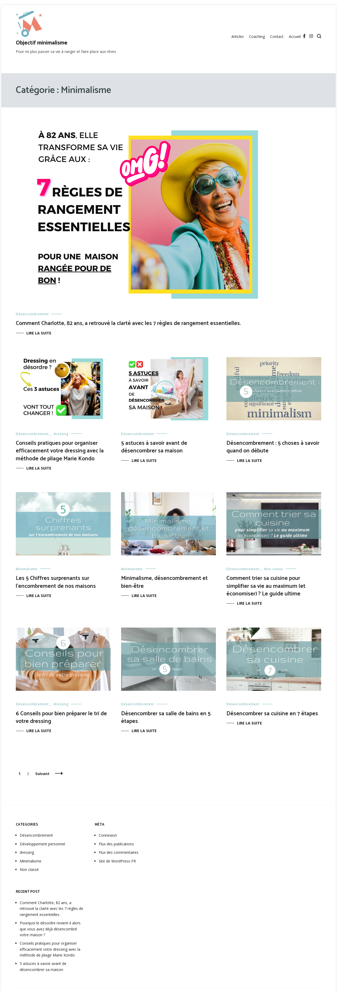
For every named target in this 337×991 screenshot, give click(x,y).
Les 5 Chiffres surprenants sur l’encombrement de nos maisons (56, 582)
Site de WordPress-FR (117, 861)
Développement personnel (42, 843)
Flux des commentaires (118, 852)
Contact (277, 36)
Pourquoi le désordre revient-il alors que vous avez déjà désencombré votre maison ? (50, 928)
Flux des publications (116, 843)
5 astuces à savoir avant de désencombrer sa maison (154, 447)
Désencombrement (32, 314)
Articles (237, 36)
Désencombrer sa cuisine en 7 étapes (272, 713)
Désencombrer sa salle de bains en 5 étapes (166, 717)
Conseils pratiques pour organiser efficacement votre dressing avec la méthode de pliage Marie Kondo (60, 451)
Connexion (108, 835)
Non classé (273, 569)
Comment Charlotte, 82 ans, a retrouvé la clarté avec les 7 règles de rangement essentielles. (128, 323)
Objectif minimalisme (41, 42)
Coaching (257, 36)
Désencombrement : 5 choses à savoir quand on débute (272, 447)
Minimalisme (26, 569)
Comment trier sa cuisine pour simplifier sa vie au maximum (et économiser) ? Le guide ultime (265, 586)
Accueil (295, 36)
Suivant (42, 773)
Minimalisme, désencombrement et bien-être (164, 582)
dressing (60, 434)
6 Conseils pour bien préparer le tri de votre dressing (61, 717)
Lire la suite (38, 333)
